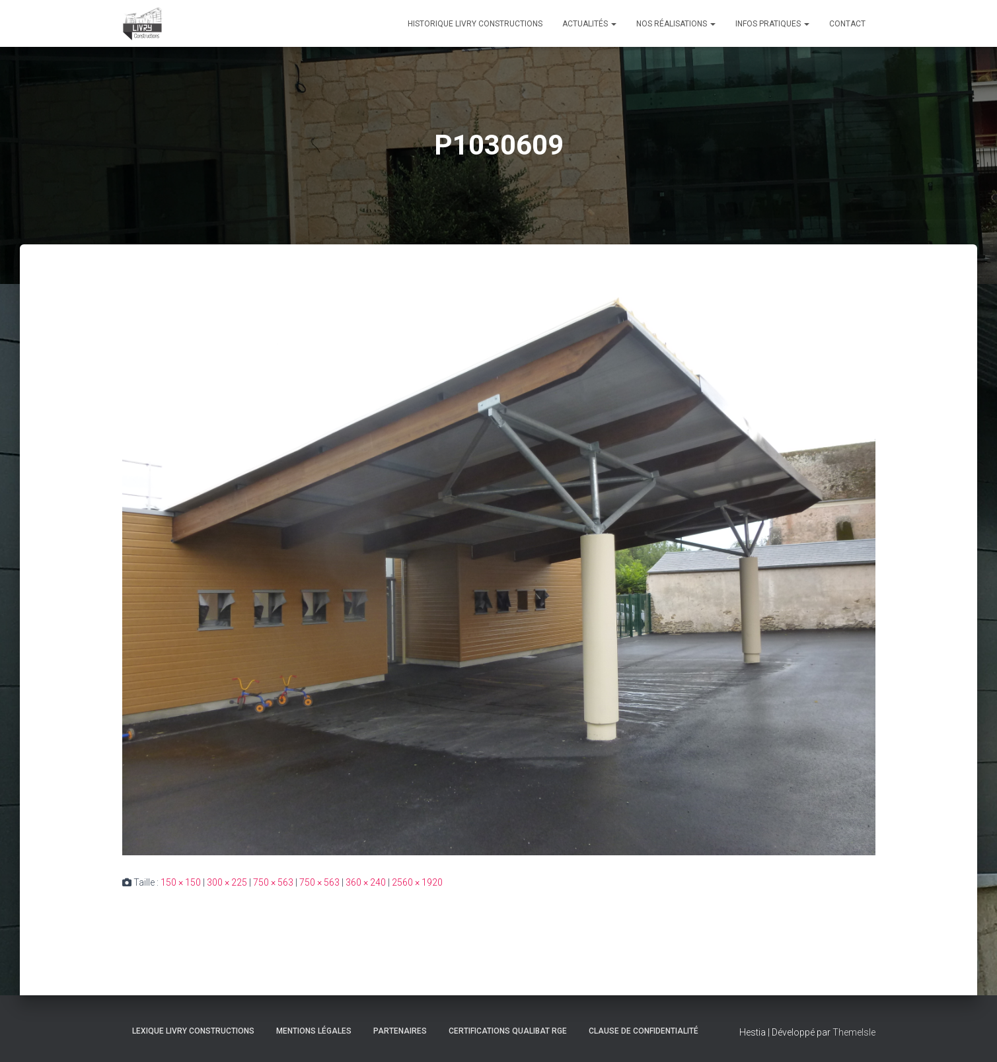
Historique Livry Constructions (475, 23)
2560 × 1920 (417, 882)
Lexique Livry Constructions (193, 1031)
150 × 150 (181, 882)
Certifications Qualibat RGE (508, 1031)
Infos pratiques (772, 23)
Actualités (589, 23)
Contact (847, 23)
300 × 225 (227, 882)
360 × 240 (366, 882)
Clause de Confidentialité (643, 1031)
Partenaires (400, 1031)
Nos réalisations (676, 23)
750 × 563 (273, 882)
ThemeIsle (853, 1032)
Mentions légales (313, 1031)
